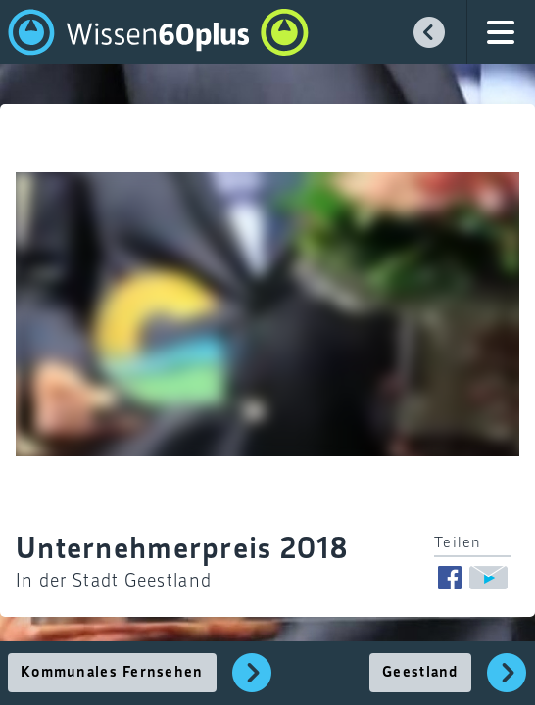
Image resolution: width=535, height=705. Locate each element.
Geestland (420, 673)
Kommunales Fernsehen (112, 673)
